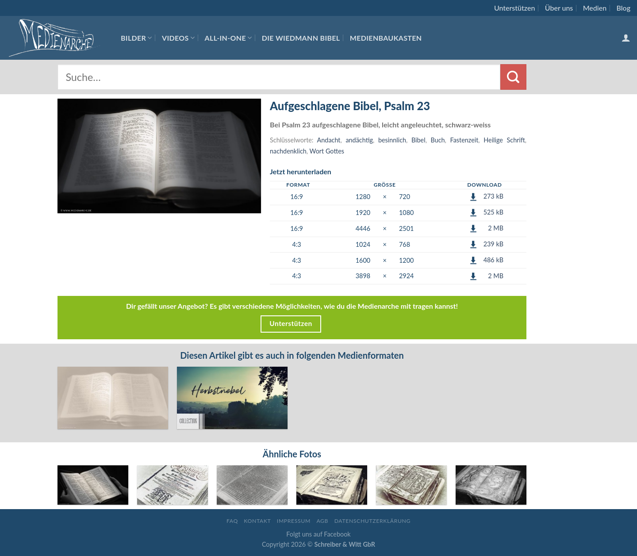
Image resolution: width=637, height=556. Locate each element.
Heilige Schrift (504, 140)
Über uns (559, 8)
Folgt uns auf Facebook (318, 534)
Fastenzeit (464, 140)
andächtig (359, 140)
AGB (322, 521)
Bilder (136, 38)
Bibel (418, 140)
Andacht (329, 140)
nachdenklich (288, 151)
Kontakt (257, 521)
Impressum (294, 521)
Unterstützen (514, 8)
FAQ (232, 521)
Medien (594, 8)
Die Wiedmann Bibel (301, 38)
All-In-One (228, 38)
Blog (623, 8)
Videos (178, 38)
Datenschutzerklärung (372, 521)
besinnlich (392, 140)
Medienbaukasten (386, 38)
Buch (438, 140)
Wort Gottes (327, 151)
